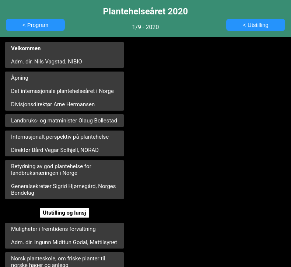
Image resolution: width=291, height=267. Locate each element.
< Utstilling (256, 25)
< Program (35, 25)
